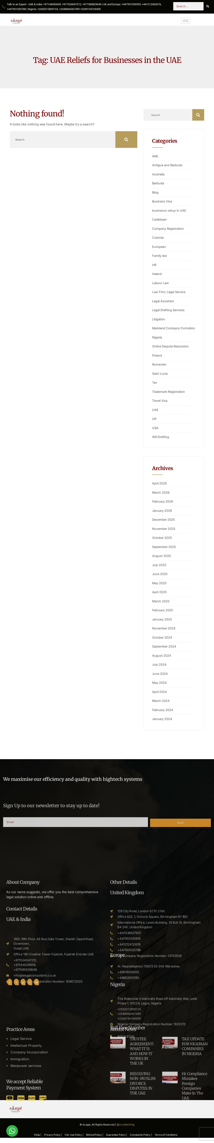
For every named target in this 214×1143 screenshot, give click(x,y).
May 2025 (159, 588)
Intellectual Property (26, 1104)
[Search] (208, 6)
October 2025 (162, 542)
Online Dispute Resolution (171, 351)
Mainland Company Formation (166, 330)
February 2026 (163, 506)
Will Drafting (161, 442)
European (159, 247)
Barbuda (158, 183)
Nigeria (157, 342)
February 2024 (163, 714)
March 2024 (161, 706)
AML (155, 156)
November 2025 (164, 533)
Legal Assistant (163, 301)
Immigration (19, 1118)
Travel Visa (160, 405)
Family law (160, 256)
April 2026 (159, 488)
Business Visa (162, 201)
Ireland (157, 274)
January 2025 (162, 624)
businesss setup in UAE (169, 210)
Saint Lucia (160, 378)
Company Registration (168, 229)
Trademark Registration (169, 396)
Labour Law (160, 283)
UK (154, 424)
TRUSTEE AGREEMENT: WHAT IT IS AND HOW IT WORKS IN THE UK (142, 1109)
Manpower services (25, 1125)
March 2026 (161, 497)
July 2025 (159, 570)
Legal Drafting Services (169, 310)
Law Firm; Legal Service (170, 292)
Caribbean (159, 219)
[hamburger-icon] (185, 21)
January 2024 (162, 724)
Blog (155, 192)
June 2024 (160, 678)
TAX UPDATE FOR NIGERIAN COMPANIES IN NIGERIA (195, 1105)
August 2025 (161, 561)
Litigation (159, 319)
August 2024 (161, 660)
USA (155, 432)
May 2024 (159, 687)
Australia (158, 174)
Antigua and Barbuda (167, 165)
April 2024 (160, 696)
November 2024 (164, 633)
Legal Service (21, 1098)
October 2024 (162, 642)
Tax (154, 387)
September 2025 (164, 551)
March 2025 (161, 606)
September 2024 (164, 651)
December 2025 (164, 524)
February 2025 (163, 615)
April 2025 (159, 597)
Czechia (158, 238)
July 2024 (159, 669)
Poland (157, 360)
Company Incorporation (29, 1111)
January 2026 (162, 515)
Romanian (159, 369)
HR (154, 265)
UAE (155, 414)
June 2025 (160, 579)
